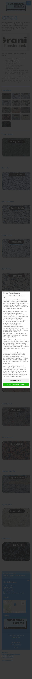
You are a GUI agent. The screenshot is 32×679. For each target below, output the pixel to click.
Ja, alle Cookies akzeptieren (16, 384)
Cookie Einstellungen (15, 380)
